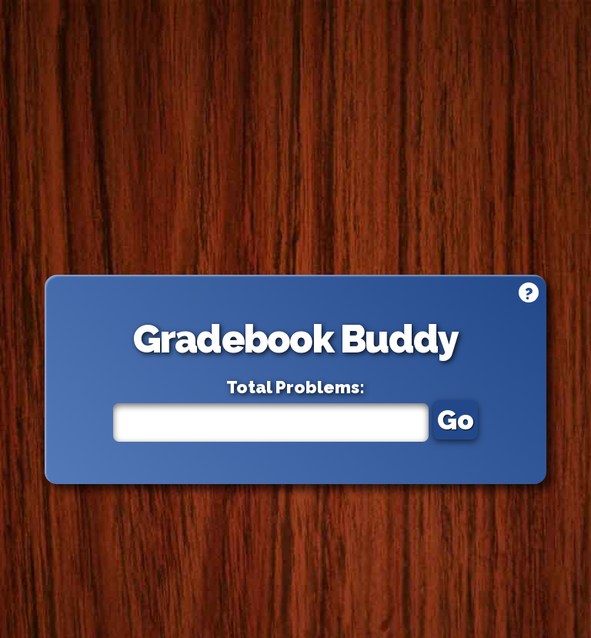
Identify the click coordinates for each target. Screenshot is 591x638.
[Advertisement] (295, 137)
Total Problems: (295, 387)
